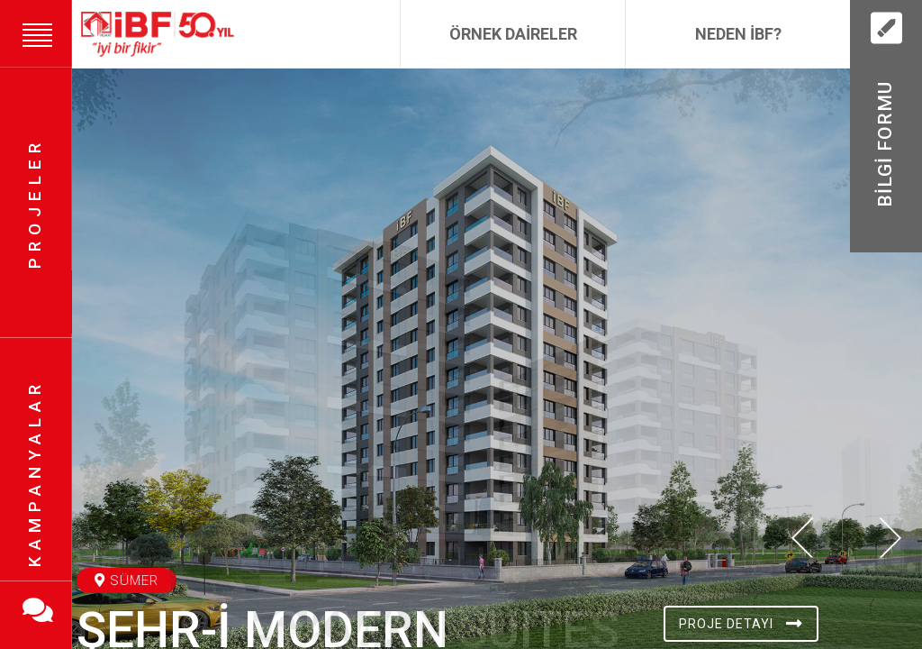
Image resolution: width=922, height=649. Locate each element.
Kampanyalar (34, 473)
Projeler (34, 203)
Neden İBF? (738, 33)
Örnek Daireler (513, 33)
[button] (802, 610)
